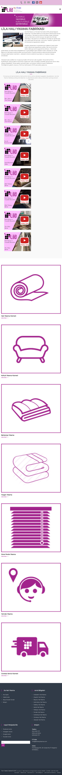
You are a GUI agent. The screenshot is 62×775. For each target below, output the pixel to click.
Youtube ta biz (7, 736)
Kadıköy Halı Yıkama (39, 704)
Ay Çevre (19, 770)
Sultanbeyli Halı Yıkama (40, 715)
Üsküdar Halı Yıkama (39, 720)
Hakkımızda (6, 697)
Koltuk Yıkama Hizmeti (9, 375)
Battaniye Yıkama (7, 435)
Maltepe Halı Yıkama (39, 709)
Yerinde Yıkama (7, 614)
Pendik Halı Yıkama (39, 712)
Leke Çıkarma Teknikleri (50, 772)
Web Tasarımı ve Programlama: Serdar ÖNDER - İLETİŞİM (36, 770)
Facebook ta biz (7, 729)
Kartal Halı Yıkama (39, 707)
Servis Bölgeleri (39, 772)
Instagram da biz (7, 731)
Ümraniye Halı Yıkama (40, 717)
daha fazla (4, 318)
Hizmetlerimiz (30, 772)
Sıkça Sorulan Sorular (9, 699)
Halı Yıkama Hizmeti (8, 316)
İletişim (5, 702)
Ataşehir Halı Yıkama (39, 697)
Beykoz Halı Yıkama (39, 699)
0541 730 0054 (54, 770)
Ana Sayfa (5, 694)
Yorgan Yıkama (6, 495)
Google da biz (7, 734)
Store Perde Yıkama (8, 554)
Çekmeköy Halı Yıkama (40, 702)
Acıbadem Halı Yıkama (40, 694)
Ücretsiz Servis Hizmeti (9, 674)
